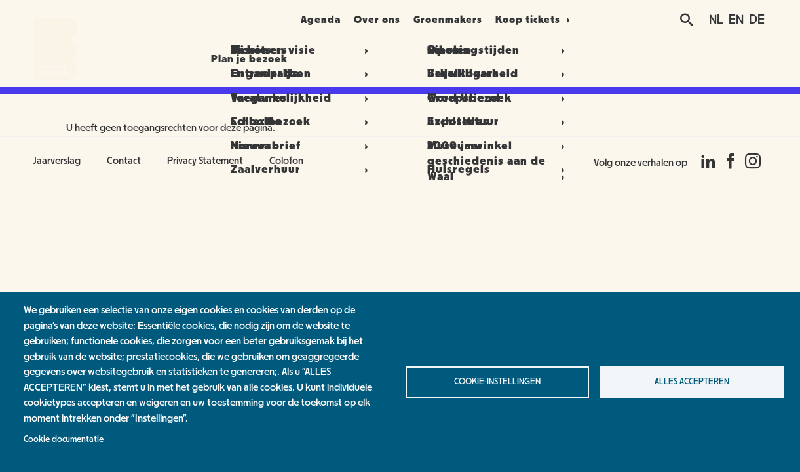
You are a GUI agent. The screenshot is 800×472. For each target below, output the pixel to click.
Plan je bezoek (224, 19)
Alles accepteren (692, 381)
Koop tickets (561, 19)
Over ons (384, 19)
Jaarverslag (57, 160)
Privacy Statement (205, 160)
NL (716, 19)
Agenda (312, 19)
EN (736, 19)
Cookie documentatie (64, 439)
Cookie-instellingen (497, 381)
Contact (124, 160)
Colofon (286, 160)
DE (757, 19)
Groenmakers (470, 19)
